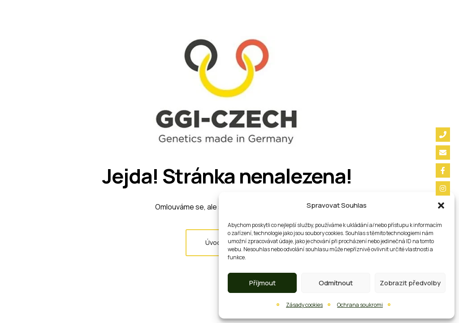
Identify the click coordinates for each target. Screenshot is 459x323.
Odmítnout (336, 283)
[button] (441, 205)
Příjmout (262, 283)
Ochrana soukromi (360, 305)
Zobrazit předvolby (410, 283)
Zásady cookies (304, 305)
